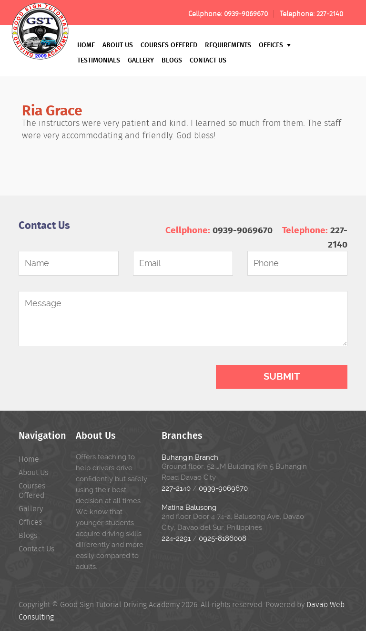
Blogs (172, 60)
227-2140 (329, 14)
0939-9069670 (246, 14)
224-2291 (176, 538)
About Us (117, 45)
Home (86, 45)
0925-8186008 (222, 538)
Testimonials (98, 60)
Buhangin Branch (190, 457)
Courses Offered (169, 45)
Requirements (228, 45)
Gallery (141, 60)
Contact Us (208, 60)
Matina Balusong (189, 507)
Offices (275, 45)
